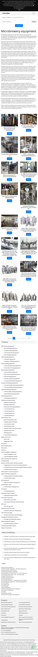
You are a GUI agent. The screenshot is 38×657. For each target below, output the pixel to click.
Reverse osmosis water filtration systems (12, 463)
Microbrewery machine (6, 593)
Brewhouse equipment (10, 402)
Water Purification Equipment (8, 473)
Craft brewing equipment (7, 357)
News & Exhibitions (8, 532)
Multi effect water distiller (8, 493)
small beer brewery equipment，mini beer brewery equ (13, 568)
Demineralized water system (8, 525)
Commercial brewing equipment (9, 383)
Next (29, 338)
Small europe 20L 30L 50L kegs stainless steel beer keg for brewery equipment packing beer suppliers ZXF (9, 253)
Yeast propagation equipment (9, 452)
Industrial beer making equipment (13, 391)
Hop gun (3, 450)
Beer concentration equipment (9, 458)
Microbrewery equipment (7, 370)
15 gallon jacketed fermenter (7, 577)
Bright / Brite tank (6, 437)
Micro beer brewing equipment (12, 374)
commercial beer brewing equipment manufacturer (23, 654)
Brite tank (6, 439)
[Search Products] (16, 21)
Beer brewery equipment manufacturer (14, 642)
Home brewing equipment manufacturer (16, 643)
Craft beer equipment (9, 359)
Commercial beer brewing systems (13, 387)
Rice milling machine (9, 652)
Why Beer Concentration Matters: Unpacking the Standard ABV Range (19, 536)
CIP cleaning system (9, 491)
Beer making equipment (10, 355)
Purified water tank (6, 484)
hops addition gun (5, 584)
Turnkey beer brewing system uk (9, 154)
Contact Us (19, 25)
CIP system (4, 443)
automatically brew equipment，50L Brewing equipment (13, 581)
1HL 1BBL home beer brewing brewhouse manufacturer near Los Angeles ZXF (28, 175)
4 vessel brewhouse (9, 413)
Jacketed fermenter (9, 430)
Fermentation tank (6, 417)
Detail (9, 133)
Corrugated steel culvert (19, 652)
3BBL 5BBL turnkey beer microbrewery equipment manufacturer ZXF (10, 280)
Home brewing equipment (8, 363)
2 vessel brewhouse (9, 409)
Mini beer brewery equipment (12, 378)
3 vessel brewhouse (9, 411)
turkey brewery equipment (7, 567)
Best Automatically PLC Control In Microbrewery (9, 175)
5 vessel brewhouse (9, 415)
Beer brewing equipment (10, 348)
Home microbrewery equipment (12, 365)
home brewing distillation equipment (9, 571)
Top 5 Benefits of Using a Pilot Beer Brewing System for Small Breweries (20, 541)
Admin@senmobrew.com (19, 7)
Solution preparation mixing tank (12, 510)
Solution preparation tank (8, 508)
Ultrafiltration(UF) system (10, 469)
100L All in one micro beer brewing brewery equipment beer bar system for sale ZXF (28, 274)
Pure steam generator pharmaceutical (14, 502)
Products (9, 17)
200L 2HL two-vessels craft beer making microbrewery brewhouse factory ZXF (28, 329)
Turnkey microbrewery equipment (13, 381)
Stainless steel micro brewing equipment (9, 229)
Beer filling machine (6, 445)
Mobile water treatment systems (9, 471)
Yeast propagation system (11, 456)
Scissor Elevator (7, 656)
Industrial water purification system (13, 476)
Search (34, 21)
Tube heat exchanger (6, 512)
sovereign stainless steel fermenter (9, 570)
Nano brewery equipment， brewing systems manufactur (14, 580)
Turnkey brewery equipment (11, 352)
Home (3, 17)
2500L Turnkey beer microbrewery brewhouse (28, 154)
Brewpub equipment (9, 404)
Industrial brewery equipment (9, 389)
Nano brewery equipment (10, 372)
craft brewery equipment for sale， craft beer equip (12, 574)
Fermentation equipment (10, 435)
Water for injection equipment (12, 482)
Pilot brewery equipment (10, 398)
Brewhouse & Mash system (8, 400)
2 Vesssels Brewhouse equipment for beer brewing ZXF (28, 207)
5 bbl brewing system (12, 649)
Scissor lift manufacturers (11, 653)
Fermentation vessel (9, 424)
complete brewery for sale (7, 576)
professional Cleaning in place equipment (10, 594)
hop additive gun (5, 586)
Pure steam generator (7, 497)
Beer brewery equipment (7, 346)
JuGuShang (32, 640)
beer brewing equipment (6, 579)
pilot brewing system (5, 587)
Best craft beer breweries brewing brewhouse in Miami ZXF (9, 307)
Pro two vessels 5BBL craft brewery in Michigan (28, 126)
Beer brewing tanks (9, 426)
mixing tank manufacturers (7, 590)
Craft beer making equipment (11, 361)
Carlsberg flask (5, 461)
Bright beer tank (8, 441)
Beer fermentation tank (10, 419)
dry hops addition (5, 583)
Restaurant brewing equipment (12, 406)
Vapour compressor (6, 528)
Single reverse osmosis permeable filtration (15, 465)
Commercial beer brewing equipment (13, 385)
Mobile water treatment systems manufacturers (14, 647)
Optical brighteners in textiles (23, 653)
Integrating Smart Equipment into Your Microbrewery (16, 555)
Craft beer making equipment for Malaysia (10, 588)
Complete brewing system (11, 350)
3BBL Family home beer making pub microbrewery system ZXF (9, 328)
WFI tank (3, 504)
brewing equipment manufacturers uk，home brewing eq (14, 573)
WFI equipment (5, 480)
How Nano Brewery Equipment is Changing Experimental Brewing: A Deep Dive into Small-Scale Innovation (19, 549)
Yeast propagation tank (10, 454)
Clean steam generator (10, 499)
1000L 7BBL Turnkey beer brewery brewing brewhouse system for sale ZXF (28, 230)
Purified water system (10, 478)
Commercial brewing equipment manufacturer (17, 644)
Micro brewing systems (10, 376)
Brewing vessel (8, 432)
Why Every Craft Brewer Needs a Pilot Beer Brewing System (17, 539)
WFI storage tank (8, 506)
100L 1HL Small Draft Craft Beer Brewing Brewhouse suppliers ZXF (28, 307)
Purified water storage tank (11, 486)
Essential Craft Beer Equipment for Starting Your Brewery (17, 552)
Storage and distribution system (9, 517)
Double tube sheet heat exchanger (13, 515)
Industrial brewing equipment (11, 394)
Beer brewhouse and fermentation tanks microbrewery (9, 129)
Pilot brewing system (6, 396)
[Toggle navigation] (34, 13)
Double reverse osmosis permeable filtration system (18, 467)
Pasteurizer (4, 448)
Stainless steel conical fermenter (12, 428)
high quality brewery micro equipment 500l (9, 197)
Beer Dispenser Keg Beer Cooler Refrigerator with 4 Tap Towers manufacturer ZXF (28, 252)
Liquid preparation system (8, 521)
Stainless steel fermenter (10, 422)
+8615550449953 (19, 8)
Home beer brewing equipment (12, 368)
